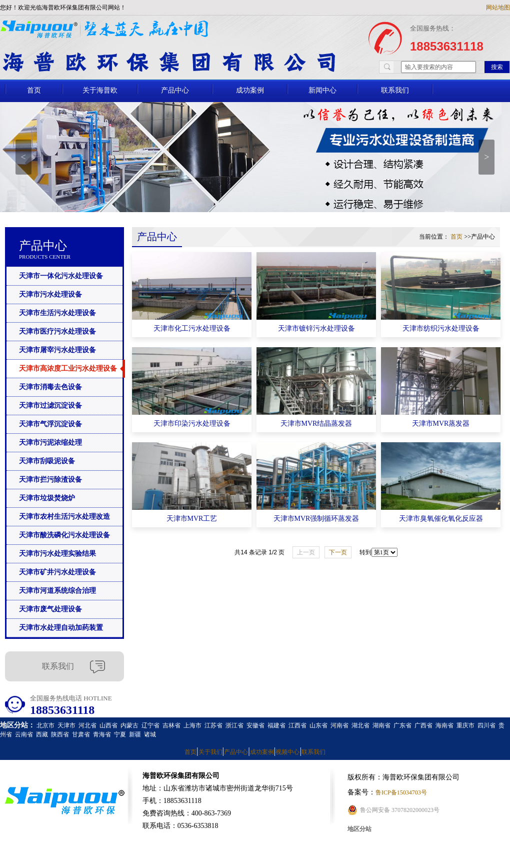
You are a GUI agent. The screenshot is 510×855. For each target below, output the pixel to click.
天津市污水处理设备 (50, 294)
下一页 (338, 552)
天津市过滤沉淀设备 (50, 405)
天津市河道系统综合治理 (57, 590)
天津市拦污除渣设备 (50, 479)
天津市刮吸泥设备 (47, 461)
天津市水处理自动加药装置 (61, 627)
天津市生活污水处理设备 (57, 313)
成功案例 (250, 90)
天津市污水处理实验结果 (57, 553)
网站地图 (498, 7)
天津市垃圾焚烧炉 (47, 498)
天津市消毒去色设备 (50, 387)
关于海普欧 (100, 90)
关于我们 (210, 751)
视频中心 (288, 751)
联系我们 (395, 90)
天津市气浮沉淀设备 (50, 424)
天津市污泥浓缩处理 (50, 442)
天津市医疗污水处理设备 (57, 331)
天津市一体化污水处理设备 (61, 276)
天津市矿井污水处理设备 (57, 572)
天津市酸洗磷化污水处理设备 (64, 535)
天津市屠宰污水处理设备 (57, 350)
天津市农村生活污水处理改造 (64, 516)
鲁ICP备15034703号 (401, 792)
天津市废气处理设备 (50, 609)
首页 (34, 90)
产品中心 (175, 90)
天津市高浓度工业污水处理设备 (68, 368)
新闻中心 (322, 90)
